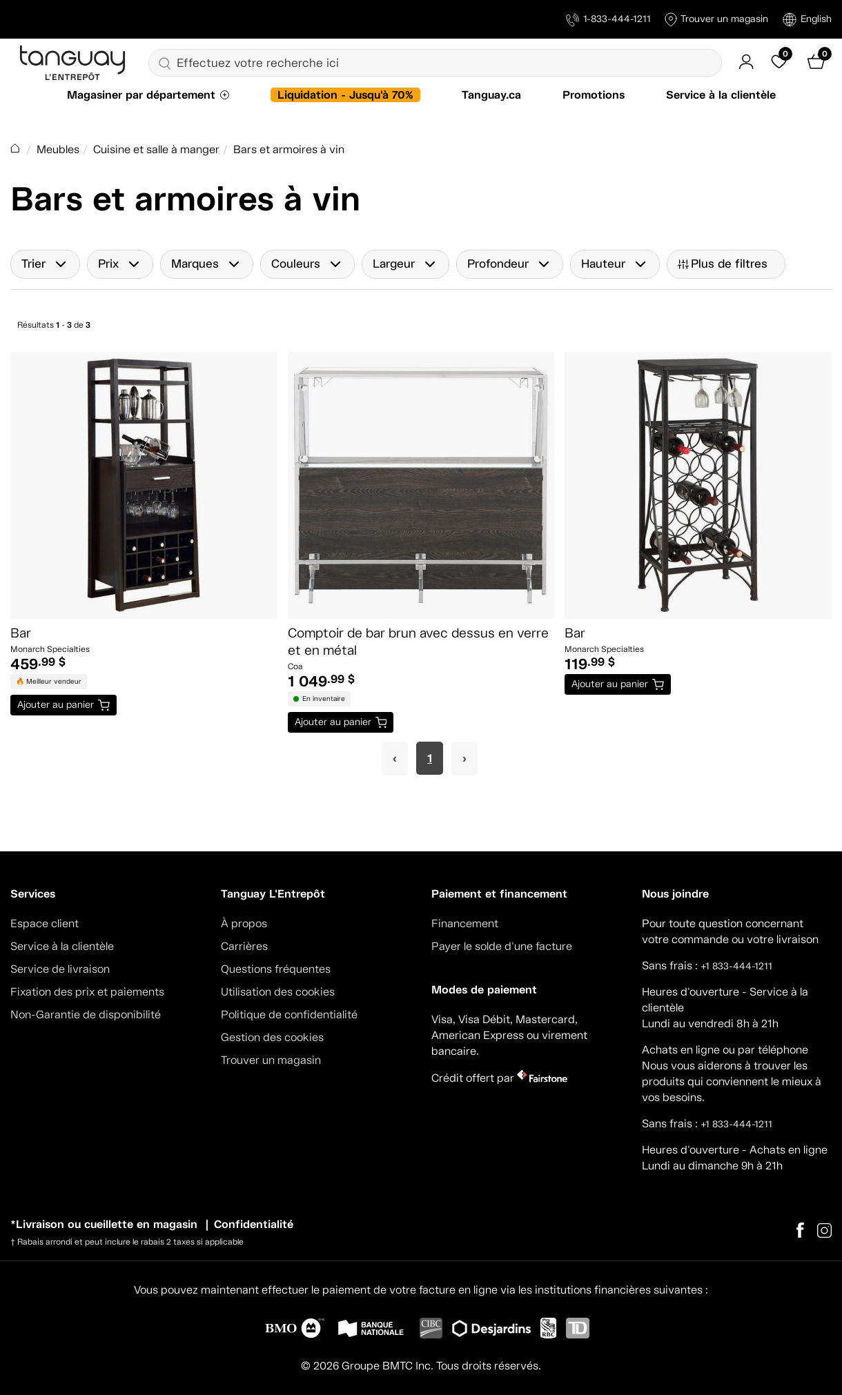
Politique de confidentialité (289, 1014)
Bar (20, 633)
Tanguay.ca (491, 95)
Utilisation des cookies (278, 991)
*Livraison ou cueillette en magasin (103, 1224)
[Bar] (143, 485)
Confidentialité (253, 1224)
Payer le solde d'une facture (501, 946)
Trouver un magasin (716, 19)
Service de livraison (60, 969)
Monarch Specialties (50, 649)
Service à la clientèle (721, 95)
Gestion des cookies (272, 1037)
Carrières (244, 946)
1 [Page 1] (429, 758)
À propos (244, 923)
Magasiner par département (141, 95)
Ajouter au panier (55, 704)
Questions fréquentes (276, 969)
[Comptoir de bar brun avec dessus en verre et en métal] (421, 485)
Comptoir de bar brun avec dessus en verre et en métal (418, 641)
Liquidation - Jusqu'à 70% (345, 95)
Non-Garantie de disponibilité (85, 1014)
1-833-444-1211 (608, 19)
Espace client (44, 923)
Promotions (593, 95)
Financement (464, 923)
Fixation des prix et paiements (87, 991)
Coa (295, 666)
